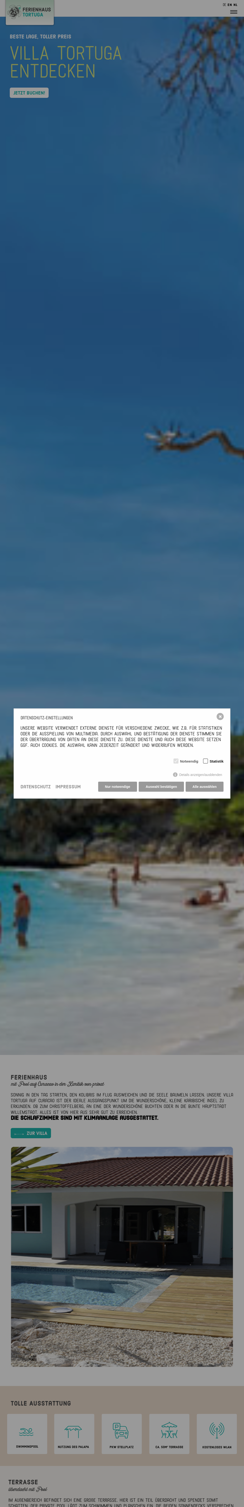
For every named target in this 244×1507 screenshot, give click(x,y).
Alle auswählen (205, 787)
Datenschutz (35, 786)
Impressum (68, 786)
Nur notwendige (117, 787)
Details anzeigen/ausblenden (200, 775)
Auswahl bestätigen (161, 787)
